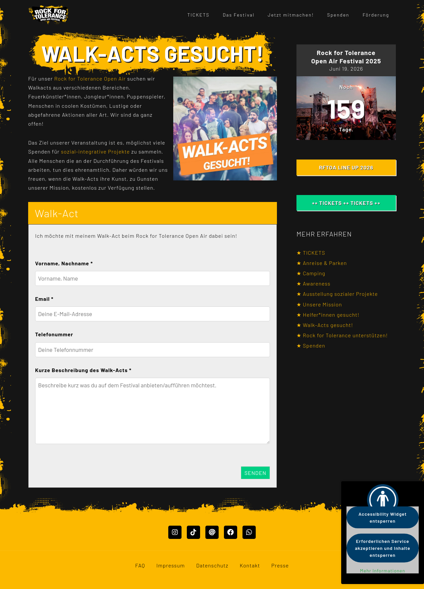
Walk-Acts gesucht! (328, 325)
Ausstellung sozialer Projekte (340, 294)
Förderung (376, 15)
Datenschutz (212, 565)
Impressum (170, 565)
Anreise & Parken (325, 263)
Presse (280, 565)
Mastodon (12, 584)
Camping (314, 273)
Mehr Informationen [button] (382, 570)
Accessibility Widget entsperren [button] (382, 517)
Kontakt (250, 565)
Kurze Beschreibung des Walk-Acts (83, 370)
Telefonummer (54, 334)
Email (44, 298)
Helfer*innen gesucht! (331, 314)
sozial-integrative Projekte (95, 151)
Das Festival (239, 15)
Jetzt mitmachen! (291, 15)
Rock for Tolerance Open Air (90, 78)
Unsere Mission (322, 304)
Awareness (316, 283)
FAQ (140, 565)
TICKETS (198, 15)
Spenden (338, 15)
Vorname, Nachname (64, 263)
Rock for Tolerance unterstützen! (345, 335)
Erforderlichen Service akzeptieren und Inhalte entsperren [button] (382, 548)
